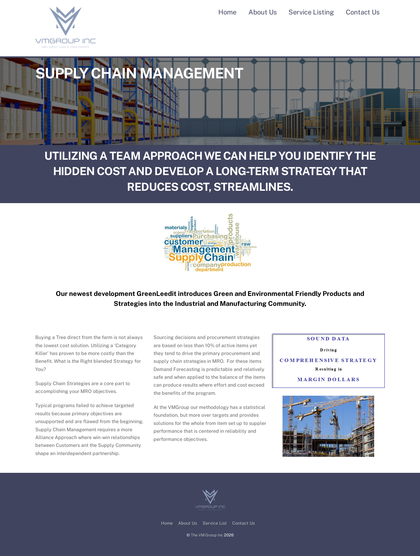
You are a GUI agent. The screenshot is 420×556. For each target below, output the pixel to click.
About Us (262, 12)
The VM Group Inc (207, 535)
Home (227, 12)
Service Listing (311, 12)
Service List (215, 523)
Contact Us (363, 12)
